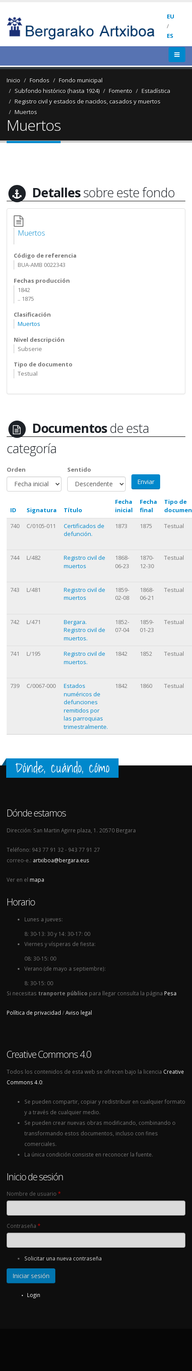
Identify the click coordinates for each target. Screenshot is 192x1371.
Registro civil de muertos (84, 562)
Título (73, 510)
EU (170, 16)
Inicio (13, 80)
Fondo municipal (81, 80)
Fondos (40, 80)
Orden (16, 469)
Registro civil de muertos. (84, 658)
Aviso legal (78, 1012)
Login (33, 1294)
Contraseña (23, 1225)
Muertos (26, 112)
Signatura (42, 510)
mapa (37, 879)
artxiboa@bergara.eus (61, 860)
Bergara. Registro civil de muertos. (84, 630)
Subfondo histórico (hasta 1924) (57, 91)
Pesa (170, 993)
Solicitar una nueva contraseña (63, 1258)
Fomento (120, 91)
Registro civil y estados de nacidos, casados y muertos (88, 101)
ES (170, 36)
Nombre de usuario (34, 1193)
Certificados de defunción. (84, 530)
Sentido (79, 469)
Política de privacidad (34, 1012)
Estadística (156, 91)
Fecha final (148, 506)
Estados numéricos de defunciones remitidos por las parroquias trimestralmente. (86, 706)
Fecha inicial (124, 506)
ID (13, 510)
